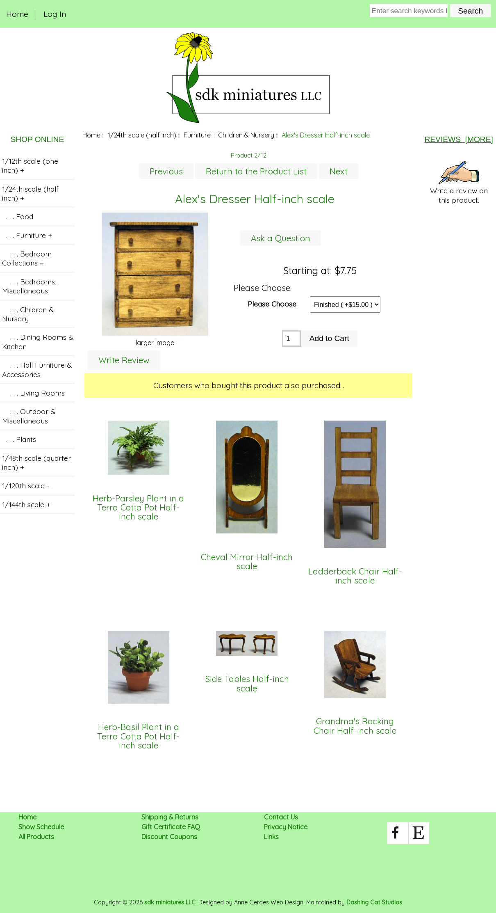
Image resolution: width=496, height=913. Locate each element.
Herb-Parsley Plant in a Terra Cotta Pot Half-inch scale (138, 508)
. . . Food (17, 216)
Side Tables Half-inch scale (247, 684)
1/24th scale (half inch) (142, 135)
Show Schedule (41, 827)
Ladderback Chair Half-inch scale (355, 576)
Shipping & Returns (169, 817)
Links (271, 837)
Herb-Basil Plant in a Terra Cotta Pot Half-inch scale (138, 736)
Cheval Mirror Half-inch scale (247, 562)
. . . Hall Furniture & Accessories (37, 369)
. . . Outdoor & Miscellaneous (28, 416)
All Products (36, 837)
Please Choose (272, 303)
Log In (54, 14)
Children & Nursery (246, 135)
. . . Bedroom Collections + (27, 258)
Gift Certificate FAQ (170, 827)
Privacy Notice (285, 827)
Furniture (197, 135)
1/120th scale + (26, 485)
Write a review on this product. (459, 182)
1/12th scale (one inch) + (30, 165)
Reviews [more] (458, 139)
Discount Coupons (169, 837)
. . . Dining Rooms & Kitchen (37, 341)
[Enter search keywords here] (409, 10)
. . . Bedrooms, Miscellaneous (29, 286)
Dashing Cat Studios (374, 902)
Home (17, 14)
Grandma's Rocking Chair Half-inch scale (355, 726)
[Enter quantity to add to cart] (291, 338)
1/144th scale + (26, 504)
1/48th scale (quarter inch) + (36, 462)
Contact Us (281, 817)
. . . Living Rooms (33, 392)
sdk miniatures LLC (170, 902)
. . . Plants (19, 439)
